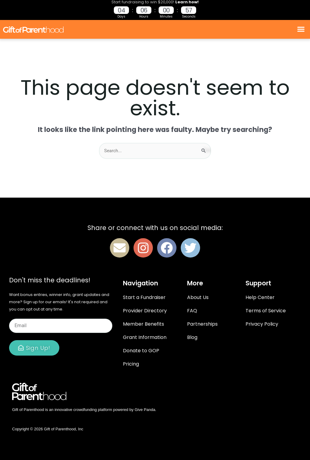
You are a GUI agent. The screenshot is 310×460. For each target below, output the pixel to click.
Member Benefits (143, 323)
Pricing (131, 363)
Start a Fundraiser (144, 297)
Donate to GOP (141, 350)
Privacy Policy (262, 323)
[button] (301, 29)
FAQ (192, 310)
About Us (198, 297)
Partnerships (202, 323)
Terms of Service (266, 310)
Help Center (260, 297)
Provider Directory (145, 310)
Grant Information (145, 337)
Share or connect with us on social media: (155, 227)
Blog (192, 337)
